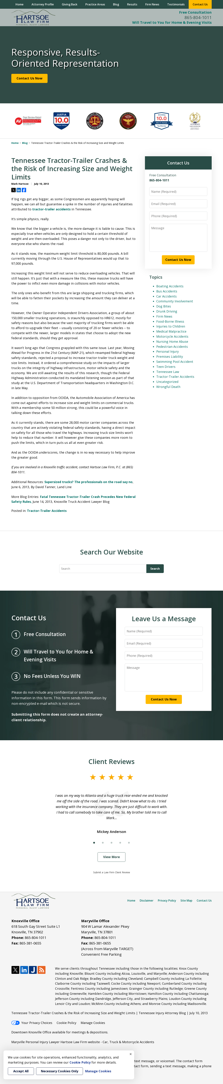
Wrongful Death (168, 387)
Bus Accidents (166, 291)
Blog (116, 4)
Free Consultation (195, 12)
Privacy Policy (167, 900)
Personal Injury (167, 351)
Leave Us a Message (164, 618)
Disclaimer (146, 900)
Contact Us (200, 4)
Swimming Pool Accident (174, 361)
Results (132, 4)
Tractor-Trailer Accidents (47, 511)
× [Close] (130, 1054)
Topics (155, 277)
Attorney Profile (43, 4)
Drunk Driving (166, 311)
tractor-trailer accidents (51, 209)
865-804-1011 (198, 17)
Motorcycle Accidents (172, 336)
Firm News (152, 4)
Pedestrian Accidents (172, 346)
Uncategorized (167, 382)
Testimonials (176, 4)
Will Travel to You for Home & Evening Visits (172, 22)
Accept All (21, 1071)
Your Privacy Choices (31, 1023)
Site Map (186, 900)
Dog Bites (163, 306)
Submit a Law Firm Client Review (111, 872)
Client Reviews (112, 761)
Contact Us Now (29, 78)
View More (111, 857)
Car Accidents (166, 296)
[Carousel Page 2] (102, 842)
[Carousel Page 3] (111, 842)
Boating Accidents (169, 286)
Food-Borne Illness (170, 321)
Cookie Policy (66, 1023)
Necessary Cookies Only (59, 1071)
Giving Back (69, 4)
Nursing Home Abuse (172, 341)
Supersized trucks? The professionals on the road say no (88, 482)
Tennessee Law (167, 372)
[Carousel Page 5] (129, 842)
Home (20, 4)
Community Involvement (174, 301)
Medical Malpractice (171, 331)
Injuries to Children (170, 326)
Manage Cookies (93, 1023)
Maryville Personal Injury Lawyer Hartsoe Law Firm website (55, 1042)
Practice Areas (95, 4)
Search (155, 569)
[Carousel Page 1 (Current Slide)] (94, 842)
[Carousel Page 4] (120, 842)
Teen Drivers (165, 367)
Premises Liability (169, 356)
